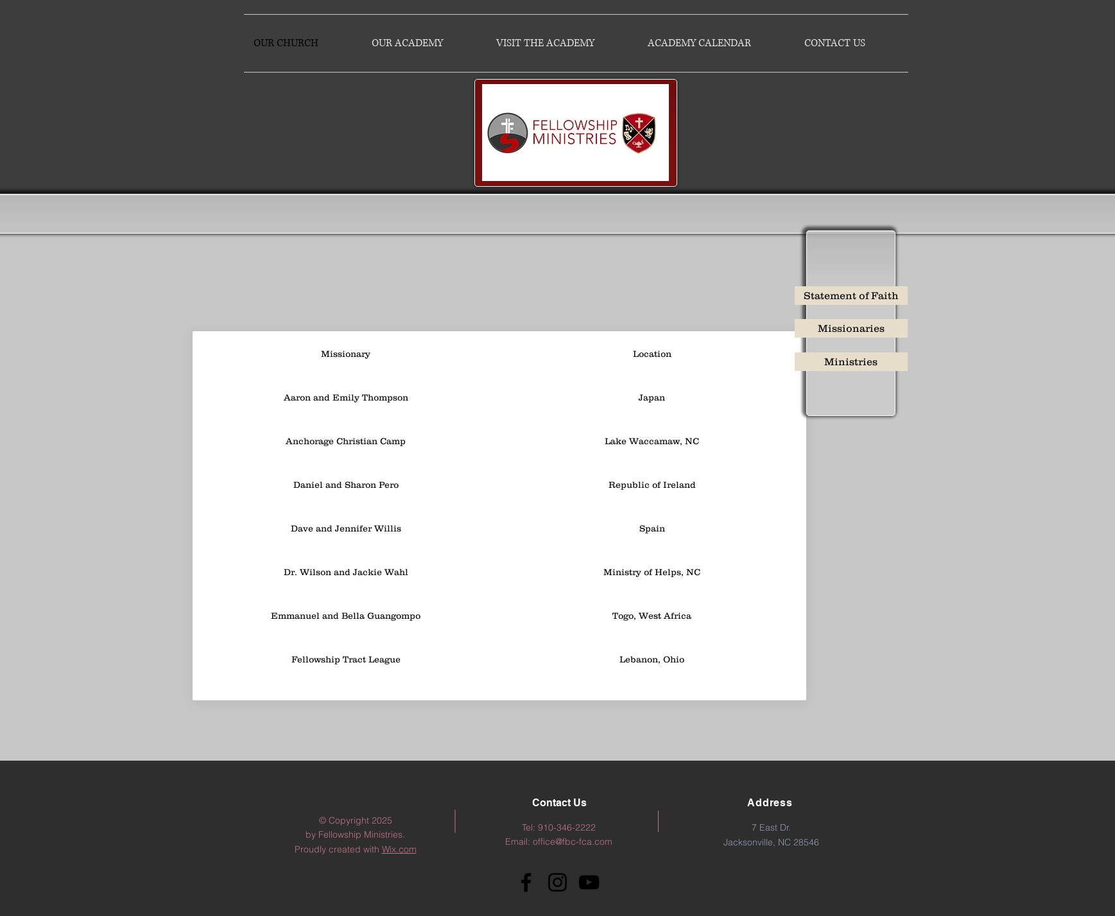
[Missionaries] (851, 328)
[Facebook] (526, 882)
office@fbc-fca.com (572, 841)
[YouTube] (588, 882)
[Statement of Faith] (851, 295)
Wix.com (399, 849)
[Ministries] (851, 361)
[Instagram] (557, 882)
